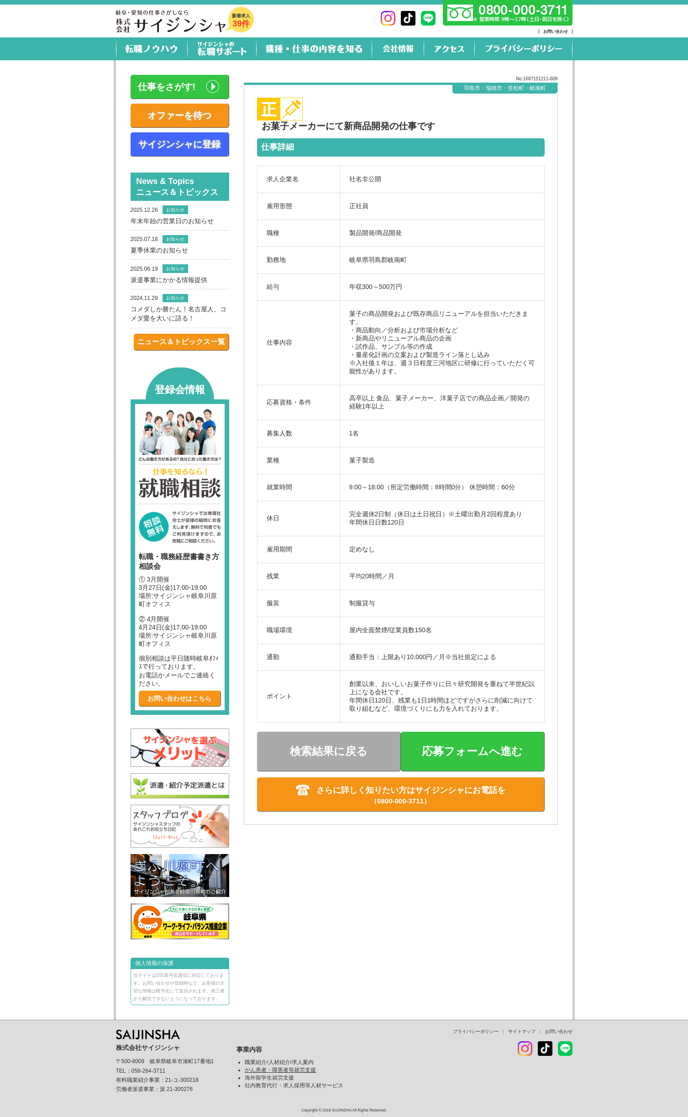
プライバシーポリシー (476, 1031)
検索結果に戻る (329, 751)
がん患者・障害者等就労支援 (280, 1070)
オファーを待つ (179, 115)
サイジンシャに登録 (179, 144)
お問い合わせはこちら (179, 698)
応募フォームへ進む (472, 751)
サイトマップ (522, 1031)
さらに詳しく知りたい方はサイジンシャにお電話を (410, 790)
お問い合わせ (555, 31)
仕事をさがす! (167, 87)
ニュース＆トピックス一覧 (181, 342)
